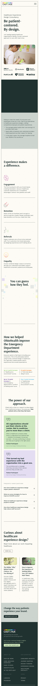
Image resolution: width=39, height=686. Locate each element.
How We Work (9, 658)
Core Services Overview (9, 661)
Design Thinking (26, 663)
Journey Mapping (27, 661)
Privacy (23, 678)
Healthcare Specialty (25, 669)
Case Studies (8, 665)
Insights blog (9, 667)
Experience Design (27, 666)
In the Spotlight (10, 670)
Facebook (7, 680)
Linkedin (7, 678)
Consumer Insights (28, 658)
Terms (23, 680)
